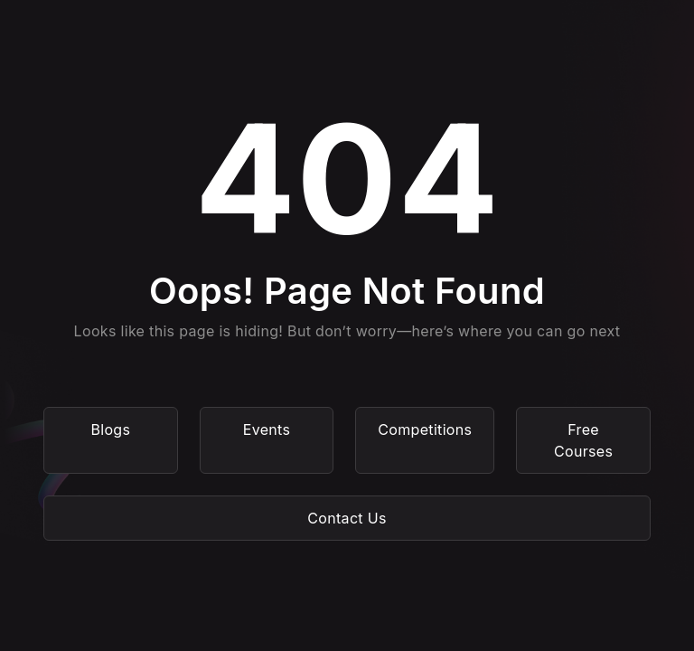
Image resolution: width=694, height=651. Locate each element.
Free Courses (583, 440)
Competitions (425, 429)
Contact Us (346, 518)
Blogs (110, 429)
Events (267, 429)
